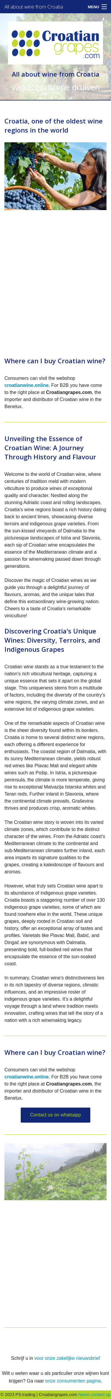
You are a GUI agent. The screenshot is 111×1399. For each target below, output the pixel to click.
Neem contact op (94, 1394)
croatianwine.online (26, 385)
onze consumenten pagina (73, 1380)
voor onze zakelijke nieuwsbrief (67, 1358)
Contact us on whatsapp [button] (55, 1114)
